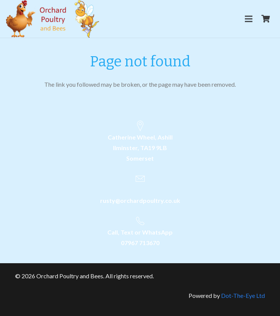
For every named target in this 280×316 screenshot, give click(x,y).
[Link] (52, 19)
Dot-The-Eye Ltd (243, 295)
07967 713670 (140, 242)
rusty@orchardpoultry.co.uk (140, 200)
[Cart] (265, 19)
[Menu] (248, 18)
